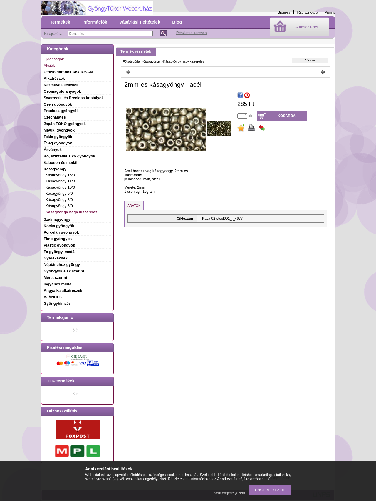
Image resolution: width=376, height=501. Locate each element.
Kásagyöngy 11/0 (60, 181)
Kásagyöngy (152, 61)
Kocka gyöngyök (59, 226)
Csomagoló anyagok (62, 91)
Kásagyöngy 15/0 (60, 175)
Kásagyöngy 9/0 (59, 193)
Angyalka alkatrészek (63, 290)
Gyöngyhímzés (57, 303)
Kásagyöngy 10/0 (60, 187)
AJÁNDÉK (53, 297)
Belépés (284, 12)
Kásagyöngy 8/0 (59, 199)
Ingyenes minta (58, 284)
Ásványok (53, 149)
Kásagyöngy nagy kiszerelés (72, 212)
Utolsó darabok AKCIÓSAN (68, 72)
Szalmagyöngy (57, 219)
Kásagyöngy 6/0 (59, 206)
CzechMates (55, 117)
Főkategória (131, 61)
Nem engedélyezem (229, 493)
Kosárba (287, 116)
